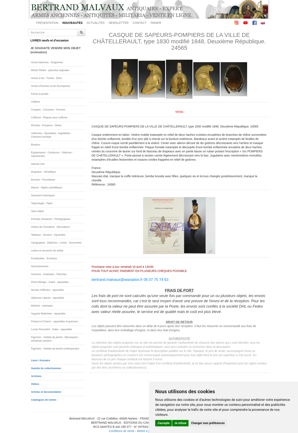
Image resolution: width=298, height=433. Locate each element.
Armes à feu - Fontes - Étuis (46, 78)
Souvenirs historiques (43, 195)
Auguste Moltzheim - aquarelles (48, 313)
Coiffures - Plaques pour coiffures (49, 117)
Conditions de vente (121, 431)
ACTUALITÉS (96, 22)
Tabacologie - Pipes (42, 203)
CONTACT (140, 22)
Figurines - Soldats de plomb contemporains (55, 348)
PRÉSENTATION (47, 22)
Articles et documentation (46, 392)
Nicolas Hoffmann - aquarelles (47, 290)
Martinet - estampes (42, 305)
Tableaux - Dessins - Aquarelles (48, 234)
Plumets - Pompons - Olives (46, 125)
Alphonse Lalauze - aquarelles (47, 297)
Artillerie (35, 101)
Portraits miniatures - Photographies (50, 219)
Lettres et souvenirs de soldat (47, 250)
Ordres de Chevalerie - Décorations (50, 227)
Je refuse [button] (180, 423)
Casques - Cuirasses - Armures (48, 109)
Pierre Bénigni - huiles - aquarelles (50, 282)
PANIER (156, 22)
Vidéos (35, 384)
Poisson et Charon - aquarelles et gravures (54, 321)
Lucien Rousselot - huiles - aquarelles (51, 329)
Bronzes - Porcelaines (43, 179)
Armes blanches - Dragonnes (47, 62)
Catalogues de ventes (43, 399)
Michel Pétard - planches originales (50, 70)
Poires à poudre (39, 93)
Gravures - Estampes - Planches (49, 274)
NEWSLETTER (119, 22)
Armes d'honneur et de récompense (50, 86)
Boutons (35, 144)
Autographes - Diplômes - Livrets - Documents (56, 242)
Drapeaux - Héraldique (43, 171)
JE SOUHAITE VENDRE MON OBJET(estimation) (55, 50)
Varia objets (37, 211)
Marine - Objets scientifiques (46, 187)
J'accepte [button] (163, 423)
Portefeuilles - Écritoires (44, 258)
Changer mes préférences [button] (208, 423)
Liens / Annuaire (40, 360)
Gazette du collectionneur (46, 368)
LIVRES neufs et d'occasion (49, 40)
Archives (36, 376)
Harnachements (39, 266)
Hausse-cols (37, 164)
